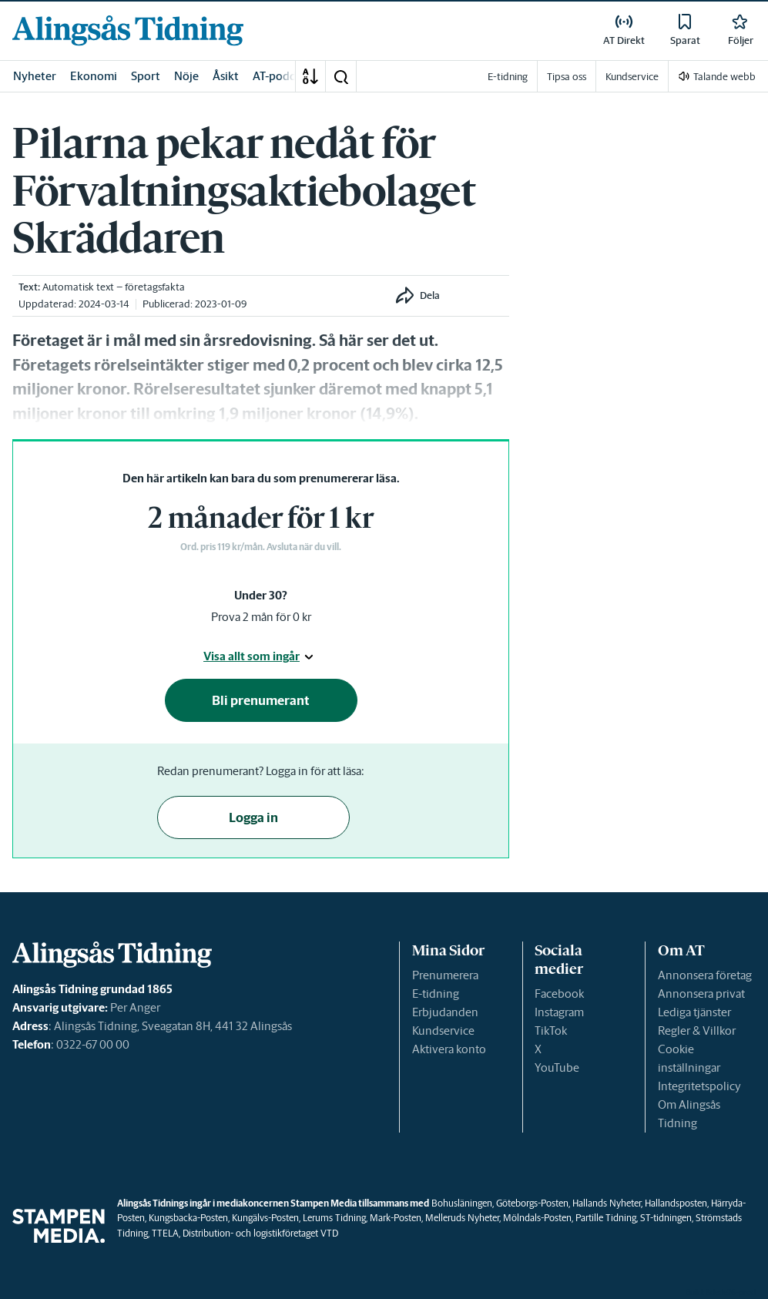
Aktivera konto (449, 1049)
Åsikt (226, 76)
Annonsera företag (705, 975)
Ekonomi (93, 76)
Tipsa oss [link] (566, 76)
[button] (340, 76)
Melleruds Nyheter (462, 1217)
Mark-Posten (395, 1217)
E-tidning (435, 993)
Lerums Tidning (334, 1217)
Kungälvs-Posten (265, 1217)
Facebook (559, 993)
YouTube (557, 1067)
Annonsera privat (701, 993)
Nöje (186, 76)
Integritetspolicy (699, 1086)
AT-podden (281, 76)
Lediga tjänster (694, 1012)
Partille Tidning (605, 1217)
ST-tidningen (666, 1217)
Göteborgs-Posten (532, 1203)
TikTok (551, 1030)
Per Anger (135, 1007)
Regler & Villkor (697, 1030)
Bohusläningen (461, 1203)
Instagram (559, 1012)
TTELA (165, 1233)
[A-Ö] (310, 76)
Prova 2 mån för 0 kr (261, 616)
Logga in (253, 817)
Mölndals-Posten (537, 1217)
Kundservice (443, 1030)
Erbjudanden (445, 1012)
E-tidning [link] (508, 76)
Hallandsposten (676, 1203)
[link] (127, 30)
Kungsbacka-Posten (188, 1217)
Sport (145, 76)
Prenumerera (445, 975)
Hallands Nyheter (606, 1203)
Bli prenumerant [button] (261, 700)
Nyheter (34, 76)
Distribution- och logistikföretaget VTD (260, 1233)
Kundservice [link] (632, 76)
